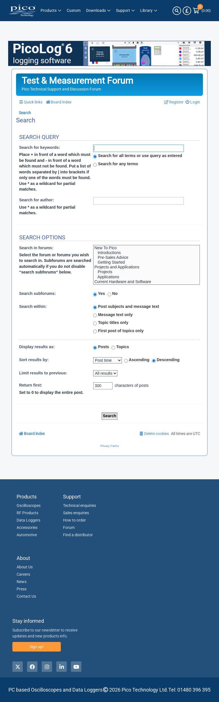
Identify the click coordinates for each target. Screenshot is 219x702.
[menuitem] (193, 102)
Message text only (113, 314)
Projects (146, 272)
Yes (99, 293)
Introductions (146, 252)
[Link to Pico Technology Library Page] (148, 10)
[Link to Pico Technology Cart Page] (202, 11)
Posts (101, 347)
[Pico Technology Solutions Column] (74, 10)
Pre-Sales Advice (146, 257)
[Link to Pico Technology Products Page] (51, 10)
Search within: (33, 306)
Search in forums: (36, 248)
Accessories (27, 527)
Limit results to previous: (43, 373)
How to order (74, 520)
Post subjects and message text (126, 306)
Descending (166, 360)
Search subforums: (37, 293)
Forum (69, 527)
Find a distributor (78, 535)
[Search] (177, 10)
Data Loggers (28, 520)
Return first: (30, 385)
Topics (120, 347)
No (113, 293)
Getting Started (146, 262)
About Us (25, 567)
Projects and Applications (146, 267)
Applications (146, 277)
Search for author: (36, 200)
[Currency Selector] (187, 10)
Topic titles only (110, 322)
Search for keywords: (39, 147)
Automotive (27, 535)
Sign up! (37, 646)
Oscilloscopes (29, 505)
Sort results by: (34, 359)
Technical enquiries (79, 505)
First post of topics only (118, 331)
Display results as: (37, 347)
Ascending (136, 360)
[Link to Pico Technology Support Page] (125, 10)
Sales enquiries (76, 513)
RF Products (27, 513)
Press (21, 589)
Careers (23, 574)
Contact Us (26, 596)
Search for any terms (115, 164)
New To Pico (146, 248)
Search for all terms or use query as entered (137, 155)
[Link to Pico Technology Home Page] (22, 10)
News (21, 581)
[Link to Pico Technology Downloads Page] (98, 10)
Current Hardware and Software (146, 281)
